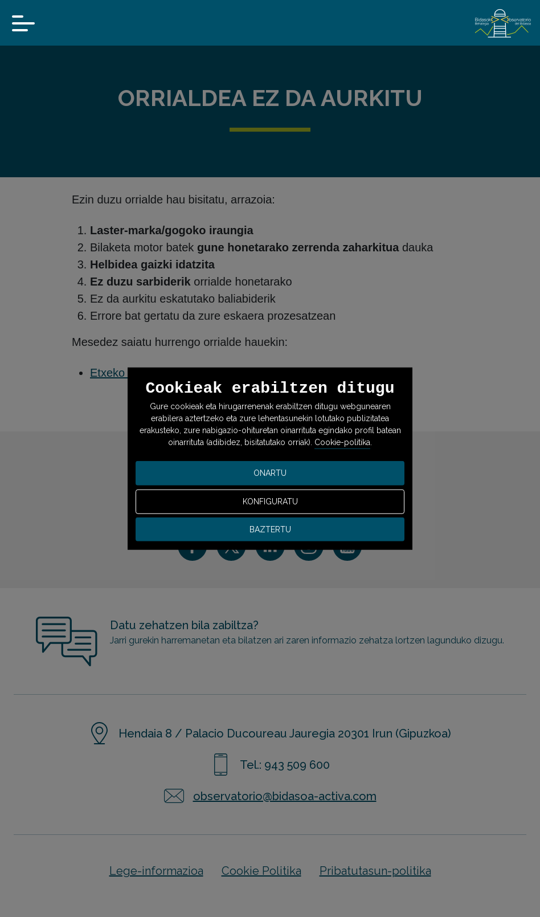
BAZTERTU (270, 528)
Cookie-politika (342, 442)
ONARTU (270, 473)
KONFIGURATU (270, 501)
